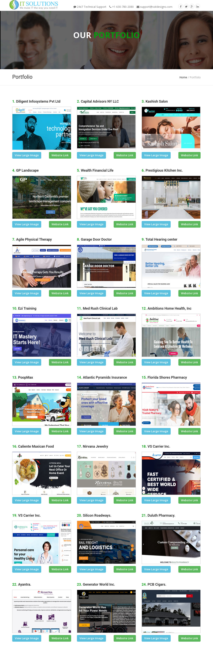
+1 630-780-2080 (121, 7)
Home (183, 77)
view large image (27, 155)
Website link (60, 155)
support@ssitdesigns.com (154, 7)
